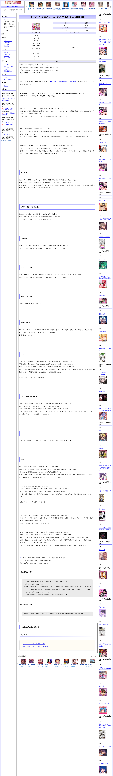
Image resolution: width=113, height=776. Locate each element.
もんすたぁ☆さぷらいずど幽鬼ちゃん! (34, 644)
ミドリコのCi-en (8, 79)
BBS (13, 7)
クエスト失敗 (102, 201)
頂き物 (6, 86)
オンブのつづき (103, 586)
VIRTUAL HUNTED (104, 237)
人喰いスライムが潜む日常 (105, 349)
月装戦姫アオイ (103, 331)
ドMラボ (21, 666)
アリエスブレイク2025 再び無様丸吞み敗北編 (105, 409)
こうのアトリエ (40, 666)
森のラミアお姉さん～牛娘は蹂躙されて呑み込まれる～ (105, 725)
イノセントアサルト (104, 22)
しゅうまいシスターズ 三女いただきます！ (105, 218)
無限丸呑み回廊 (103, 624)
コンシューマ (8, 41)
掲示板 (6, 19)
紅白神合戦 (102, 550)
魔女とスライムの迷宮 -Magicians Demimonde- (105, 528)
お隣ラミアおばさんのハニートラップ (105, 490)
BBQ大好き (30, 9)
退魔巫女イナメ (103, 391)
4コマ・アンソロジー (10, 66)
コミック (6, 64)
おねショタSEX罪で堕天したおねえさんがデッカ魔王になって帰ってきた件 (105, 42)
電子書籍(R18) (8, 71)
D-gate (6, 77)
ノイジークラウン (83, 666)
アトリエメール (100, 9)
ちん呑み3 (102, 295)
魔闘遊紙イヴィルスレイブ (105, 103)
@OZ (46, 666)
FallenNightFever (103, 763)
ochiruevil (30, 666)
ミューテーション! (104, 703)
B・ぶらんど (56, 666)
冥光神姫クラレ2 (103, 607)
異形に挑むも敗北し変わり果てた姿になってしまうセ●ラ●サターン (105, 468)
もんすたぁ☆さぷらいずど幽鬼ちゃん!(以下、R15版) (62, 81)
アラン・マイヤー (74, 9)
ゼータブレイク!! (104, 259)
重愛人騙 (101, 686)
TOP (8, 7)
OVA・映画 (7, 54)
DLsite (21, 557)
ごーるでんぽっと (48, 9)
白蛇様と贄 (102, 509)
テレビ (6, 52)
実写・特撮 (7, 57)
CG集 (5, 69)
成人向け (6, 46)
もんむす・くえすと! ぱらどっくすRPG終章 (105, 668)
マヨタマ (90, 9)
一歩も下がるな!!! (83, 9)
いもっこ (90, 666)
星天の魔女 (102, 314)
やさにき (64, 9)
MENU (17, 7)
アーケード (7, 42)
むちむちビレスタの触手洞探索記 (105, 122)
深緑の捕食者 (102, 61)
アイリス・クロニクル (105, 746)
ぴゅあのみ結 (102, 142)
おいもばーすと (65, 666)
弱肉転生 (101, 448)
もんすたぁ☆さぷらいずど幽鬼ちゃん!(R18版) (36, 646)
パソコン (6, 44)
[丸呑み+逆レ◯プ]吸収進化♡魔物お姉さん (105, 277)
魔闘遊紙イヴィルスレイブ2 (105, 84)
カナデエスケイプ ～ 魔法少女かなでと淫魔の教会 (105, 645)
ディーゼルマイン (40, 9)
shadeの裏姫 (74, 666)
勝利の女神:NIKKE (57, 9)
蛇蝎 (100, 431)
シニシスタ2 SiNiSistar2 (102, 373)
